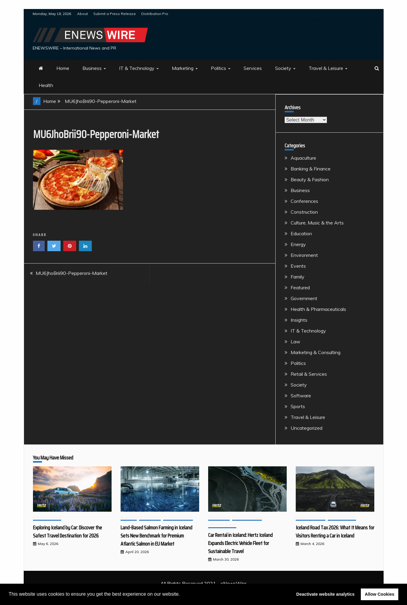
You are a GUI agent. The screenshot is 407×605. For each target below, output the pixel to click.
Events (298, 266)
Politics (218, 68)
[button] (182, 595)
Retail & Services (309, 374)
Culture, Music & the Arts (317, 223)
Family (297, 277)
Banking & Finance (311, 169)
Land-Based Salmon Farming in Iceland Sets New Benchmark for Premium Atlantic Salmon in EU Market (156, 535)
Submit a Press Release (114, 13)
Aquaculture (303, 158)
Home (62, 68)
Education (301, 233)
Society (283, 68)
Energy (298, 244)
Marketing (182, 68)
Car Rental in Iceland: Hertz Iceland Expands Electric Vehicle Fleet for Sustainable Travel (240, 543)
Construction (304, 212)
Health (46, 85)
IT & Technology (136, 68)
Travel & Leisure (326, 68)
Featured (300, 287)
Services (253, 68)
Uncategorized (306, 428)
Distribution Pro (154, 13)
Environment (304, 255)
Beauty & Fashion (310, 179)
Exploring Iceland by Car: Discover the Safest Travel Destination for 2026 (67, 531)
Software (301, 396)
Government (304, 298)
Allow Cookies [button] (379, 594)
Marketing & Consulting (315, 352)
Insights (299, 320)
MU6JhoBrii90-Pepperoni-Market (71, 273)
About (82, 13)
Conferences (304, 201)
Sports (298, 406)
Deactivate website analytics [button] (325, 594)
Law (295, 342)
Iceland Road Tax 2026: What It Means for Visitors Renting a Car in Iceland (335, 531)
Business (92, 68)
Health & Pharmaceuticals (318, 309)
